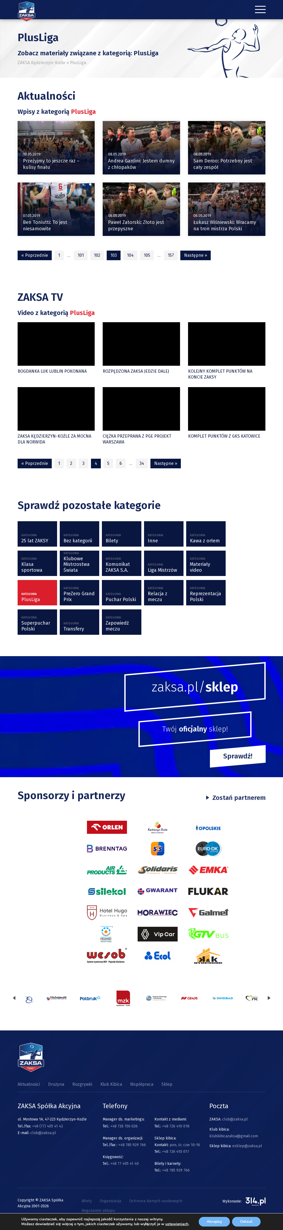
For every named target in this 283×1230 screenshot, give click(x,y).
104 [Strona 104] (130, 255)
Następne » (195, 255)
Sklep (166, 1084)
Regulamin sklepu (98, 1210)
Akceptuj (214, 1221)
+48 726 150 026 (124, 1126)
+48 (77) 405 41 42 (47, 1126)
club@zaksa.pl (43, 1133)
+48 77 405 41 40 (124, 1163)
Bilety (87, 1200)
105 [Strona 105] (147, 255)
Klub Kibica (111, 1084)
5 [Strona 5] (108, 463)
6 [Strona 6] (120, 463)
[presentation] (14, 998)
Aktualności (29, 1084)
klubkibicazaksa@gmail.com (233, 1136)
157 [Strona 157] (171, 255)
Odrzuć (246, 1221)
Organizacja (110, 1200)
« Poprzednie (34, 255)
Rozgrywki (82, 1084)
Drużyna (56, 1084)
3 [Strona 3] (83, 463)
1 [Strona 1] (59, 255)
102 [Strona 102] (97, 255)
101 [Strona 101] (81, 255)
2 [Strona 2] (71, 463)
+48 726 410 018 (175, 1126)
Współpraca (141, 1084)
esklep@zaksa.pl (247, 1146)
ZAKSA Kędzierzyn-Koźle (41, 62)
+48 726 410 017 (175, 1151)
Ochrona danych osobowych (155, 1200)
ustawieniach (176, 1224)
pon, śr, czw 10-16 (184, 1145)
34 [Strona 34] (141, 463)
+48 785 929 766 (132, 1145)
